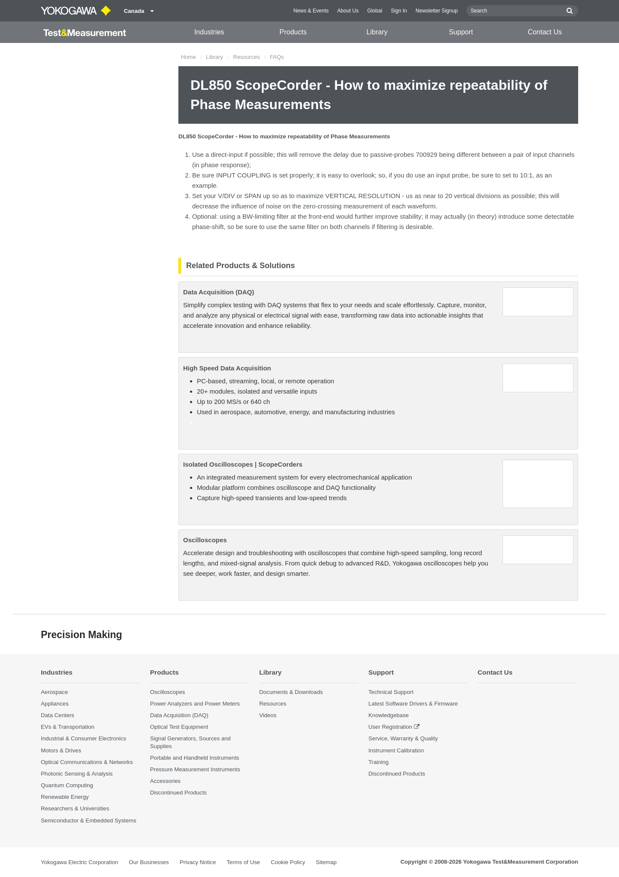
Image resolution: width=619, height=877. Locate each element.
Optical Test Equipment (179, 727)
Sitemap (326, 862)
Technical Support (391, 692)
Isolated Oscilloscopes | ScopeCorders (243, 464)
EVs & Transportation (68, 727)
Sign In (399, 11)
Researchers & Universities (75, 808)
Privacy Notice (198, 862)
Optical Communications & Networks (87, 762)
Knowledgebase (388, 715)
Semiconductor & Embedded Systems (88, 820)
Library (377, 32)
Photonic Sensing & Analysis (77, 773)
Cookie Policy (288, 862)
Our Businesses (149, 862)
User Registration (390, 727)
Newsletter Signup (437, 11)
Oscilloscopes (205, 540)
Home (188, 57)
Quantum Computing (67, 785)
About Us (348, 11)
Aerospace (54, 692)
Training (378, 762)
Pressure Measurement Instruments (195, 769)
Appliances (55, 703)
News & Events (310, 11)
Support (461, 32)
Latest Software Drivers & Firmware (413, 703)
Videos (267, 715)
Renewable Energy (65, 797)
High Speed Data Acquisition (227, 368)
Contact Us (545, 32)
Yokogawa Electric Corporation (79, 862)
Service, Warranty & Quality (403, 738)
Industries (209, 32)
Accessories (165, 781)
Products (292, 32)
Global (374, 11)
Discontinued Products (178, 792)
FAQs (277, 57)
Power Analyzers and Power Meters (195, 703)
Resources (246, 57)
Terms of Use (243, 862)
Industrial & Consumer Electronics (83, 738)
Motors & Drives (61, 750)
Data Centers (57, 715)
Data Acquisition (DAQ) (218, 292)
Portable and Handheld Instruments (194, 758)
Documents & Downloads (291, 692)
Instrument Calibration (396, 750)
